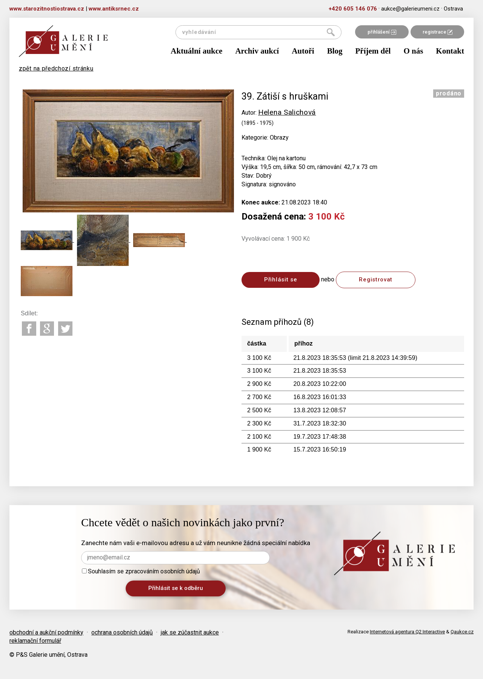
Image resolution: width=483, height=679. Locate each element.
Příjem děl (373, 50)
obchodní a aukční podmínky (46, 632)
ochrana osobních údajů (122, 632)
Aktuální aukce (196, 50)
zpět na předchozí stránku (56, 68)
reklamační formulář (35, 640)
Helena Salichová (287, 112)
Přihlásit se (280, 279)
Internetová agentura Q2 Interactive (407, 631)
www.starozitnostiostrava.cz (46, 8)
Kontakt (450, 50)
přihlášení (382, 32)
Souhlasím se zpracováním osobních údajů (141, 571)
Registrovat (375, 279)
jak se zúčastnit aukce (190, 632)
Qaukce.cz (462, 631)
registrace (437, 32)
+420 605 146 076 (353, 8)
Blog (335, 50)
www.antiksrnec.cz (114, 8)
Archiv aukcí (257, 50)
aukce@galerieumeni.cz (410, 8)
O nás (413, 50)
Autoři (303, 50)
